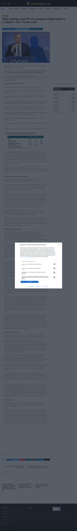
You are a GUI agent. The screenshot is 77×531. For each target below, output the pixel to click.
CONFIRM (29, 281)
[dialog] (38, 265)
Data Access (38, 286)
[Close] (60, 245)
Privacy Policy (45, 286)
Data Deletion (31, 286)
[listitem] (38, 261)
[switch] (53, 264)
